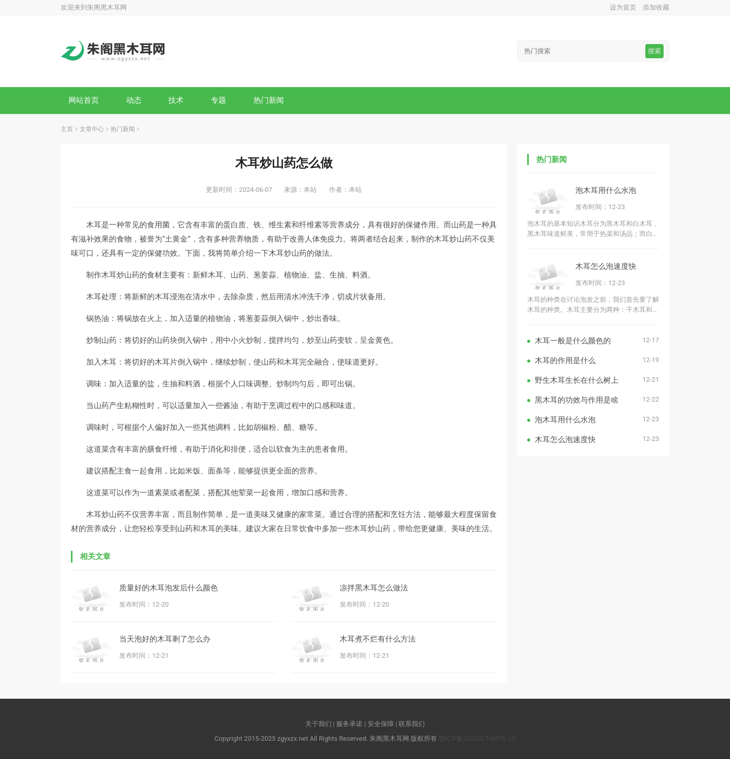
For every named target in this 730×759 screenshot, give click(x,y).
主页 (67, 129)
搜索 (654, 51)
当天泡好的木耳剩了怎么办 (164, 638)
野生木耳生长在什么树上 (576, 380)
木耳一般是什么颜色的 (573, 340)
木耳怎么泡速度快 (605, 266)
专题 (218, 100)
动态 (133, 100)
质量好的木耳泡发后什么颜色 (168, 587)
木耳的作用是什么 (565, 360)
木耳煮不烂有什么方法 (378, 638)
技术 (176, 100)
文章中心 (92, 129)
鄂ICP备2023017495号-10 (477, 738)
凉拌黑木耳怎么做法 (374, 587)
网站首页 (83, 100)
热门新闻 (268, 100)
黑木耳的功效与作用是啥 (576, 399)
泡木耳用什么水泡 (605, 190)
